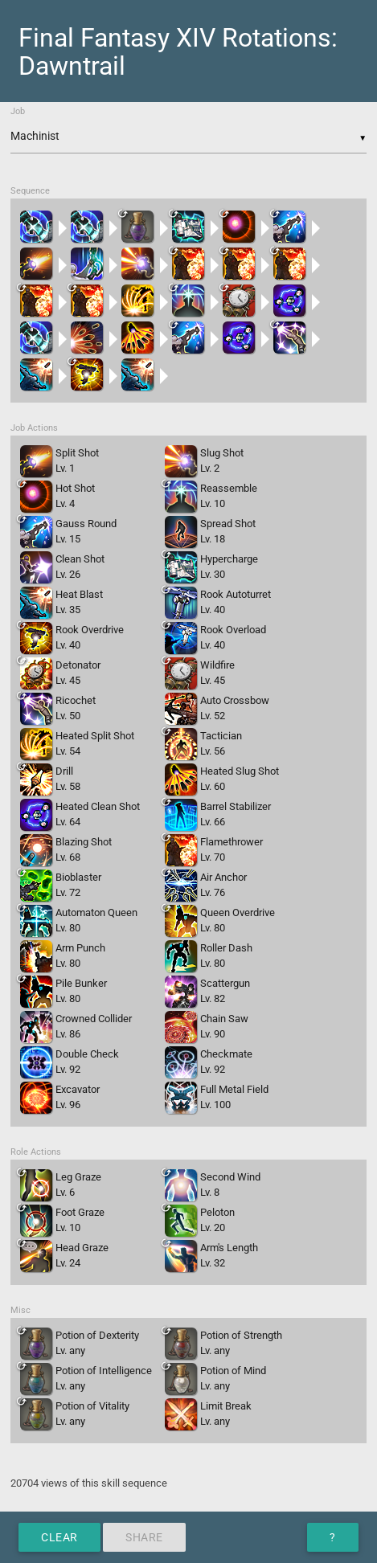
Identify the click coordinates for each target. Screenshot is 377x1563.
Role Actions (35, 1152)
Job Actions (34, 428)
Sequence (30, 191)
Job (17, 111)
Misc (20, 1310)
